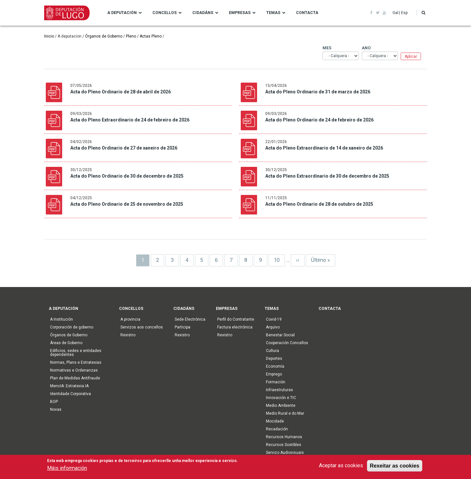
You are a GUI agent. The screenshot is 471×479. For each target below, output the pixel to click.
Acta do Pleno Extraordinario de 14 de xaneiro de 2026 (324, 148)
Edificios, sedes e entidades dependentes (75, 352)
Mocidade (275, 421)
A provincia (130, 319)
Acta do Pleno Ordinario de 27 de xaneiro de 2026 (123, 148)
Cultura (272, 350)
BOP (54, 401)
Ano (364, 47)
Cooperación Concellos (287, 343)
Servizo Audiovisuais (285, 452)
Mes (325, 47)
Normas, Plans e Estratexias (75, 362)
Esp (404, 12)
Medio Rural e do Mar (285, 413)
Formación (275, 382)
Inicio (49, 36)
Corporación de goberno (71, 327)
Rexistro (127, 335)
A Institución (61, 319)
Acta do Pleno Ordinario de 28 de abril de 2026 (120, 91)
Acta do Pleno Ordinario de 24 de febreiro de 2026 (319, 119)
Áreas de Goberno (66, 343)
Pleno (131, 36)
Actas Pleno (151, 36)
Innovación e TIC (281, 397)
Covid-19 (274, 319)
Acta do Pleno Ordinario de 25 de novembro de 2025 (126, 204)
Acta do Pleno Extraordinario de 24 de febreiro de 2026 (129, 119)
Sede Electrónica (190, 319)
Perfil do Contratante (235, 319)
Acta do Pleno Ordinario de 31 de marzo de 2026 (317, 91)
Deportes (274, 358)
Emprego (274, 374)
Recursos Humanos (284, 437)
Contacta (307, 12)
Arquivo (273, 327)
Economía (275, 366)
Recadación (277, 429)
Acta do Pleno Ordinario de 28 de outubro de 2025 (319, 204)
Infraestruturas (279, 390)
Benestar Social (280, 335)
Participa (182, 327)
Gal (395, 12)
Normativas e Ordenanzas (74, 370)
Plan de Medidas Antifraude (75, 378)
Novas (55, 409)
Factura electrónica (235, 327)
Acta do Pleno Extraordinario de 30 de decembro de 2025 (327, 176)
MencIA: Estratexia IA (69, 386)
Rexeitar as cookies (394, 467)
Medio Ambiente (280, 405)
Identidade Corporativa (70, 393)
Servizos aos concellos (141, 327)
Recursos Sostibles (283, 444)
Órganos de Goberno (103, 36)
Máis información (67, 469)
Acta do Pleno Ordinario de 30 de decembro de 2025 (126, 176)
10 (279, 259)
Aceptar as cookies (341, 466)
